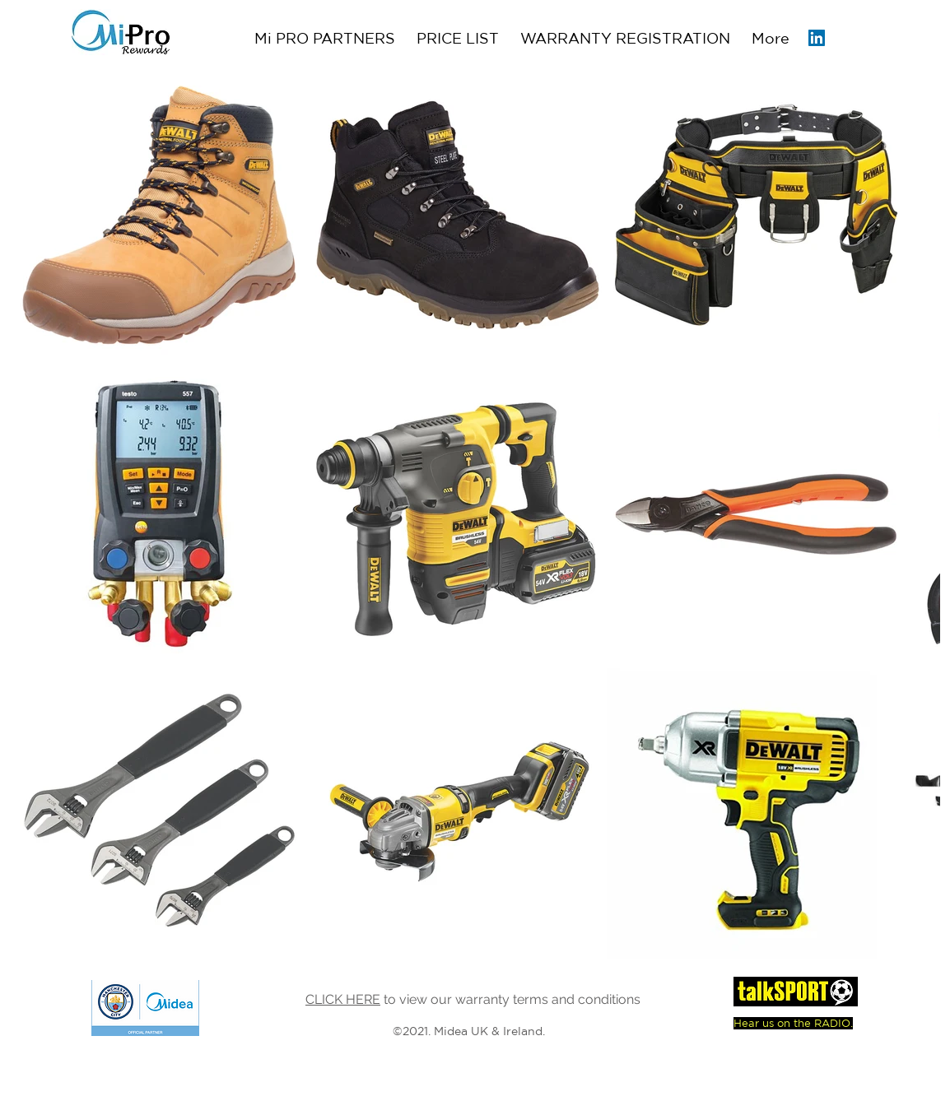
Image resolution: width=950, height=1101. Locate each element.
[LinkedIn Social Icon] (816, 38)
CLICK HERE (342, 999)
